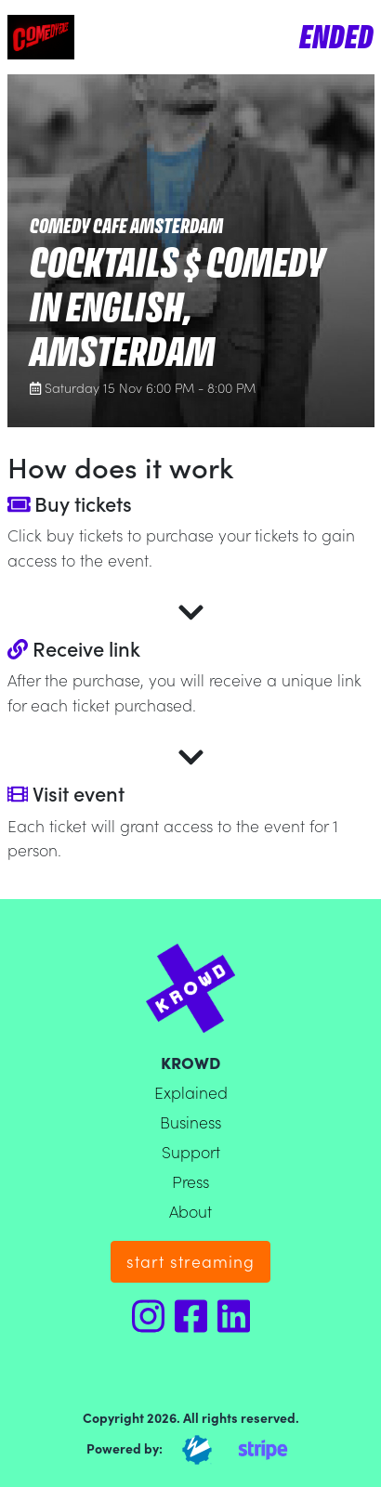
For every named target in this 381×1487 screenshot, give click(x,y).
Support (191, 1151)
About (190, 1210)
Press (190, 1181)
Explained (191, 1091)
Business (190, 1121)
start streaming (190, 1260)
